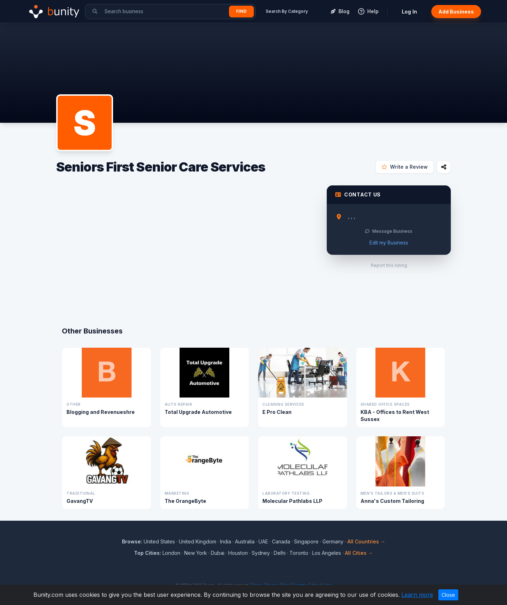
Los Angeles (326, 553)
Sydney (261, 553)
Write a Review (404, 167)
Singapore (306, 541)
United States (159, 541)
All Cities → (359, 553)
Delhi (279, 553)
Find (241, 11)
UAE (263, 541)
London (171, 553)
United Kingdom (197, 541)
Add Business (456, 12)
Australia (245, 541)
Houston (238, 553)
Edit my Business (388, 243)
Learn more (417, 594)
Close (448, 595)
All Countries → (366, 541)
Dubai (217, 553)
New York (195, 553)
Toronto (298, 553)
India (225, 541)
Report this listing (389, 265)
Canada (281, 541)
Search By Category (287, 11)
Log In (409, 12)
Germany (332, 541)
